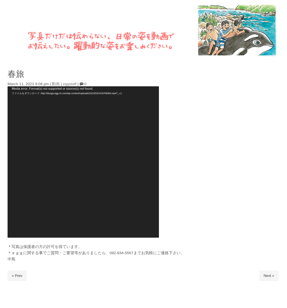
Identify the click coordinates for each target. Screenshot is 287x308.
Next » (268, 276)
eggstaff (70, 84)
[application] (83, 162)
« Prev (17, 276)
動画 (56, 84)
